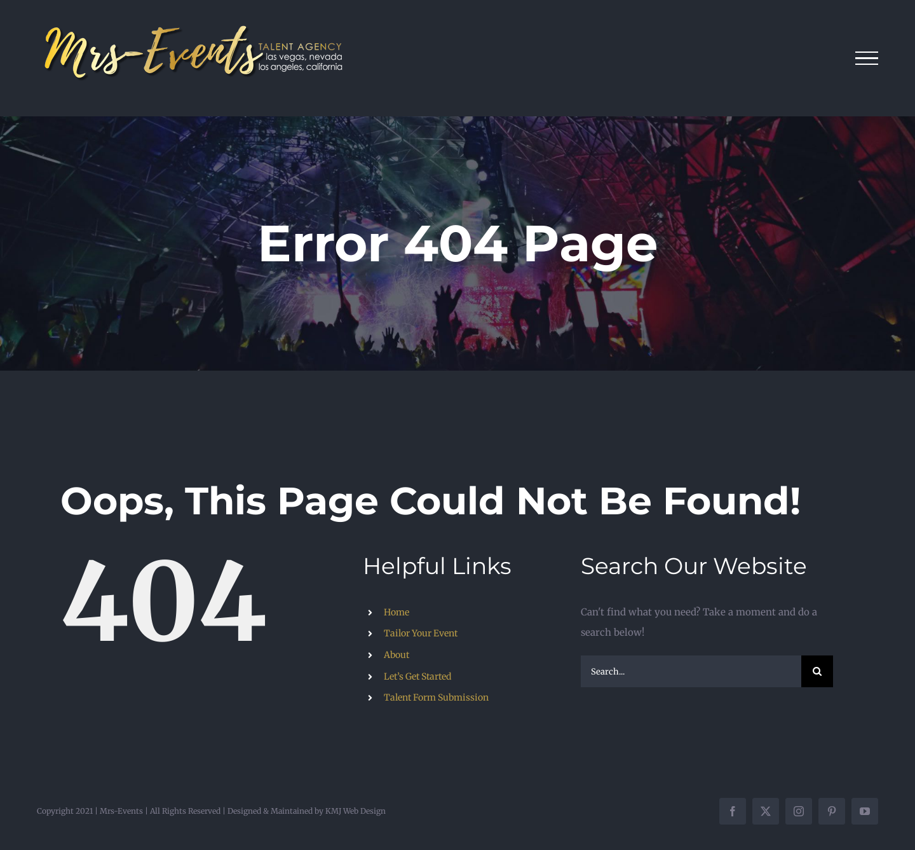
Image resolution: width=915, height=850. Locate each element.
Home (396, 612)
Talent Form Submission (436, 697)
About (396, 655)
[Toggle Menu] (867, 58)
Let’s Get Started (417, 676)
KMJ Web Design (355, 811)
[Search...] (691, 671)
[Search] (817, 671)
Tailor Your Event (421, 633)
